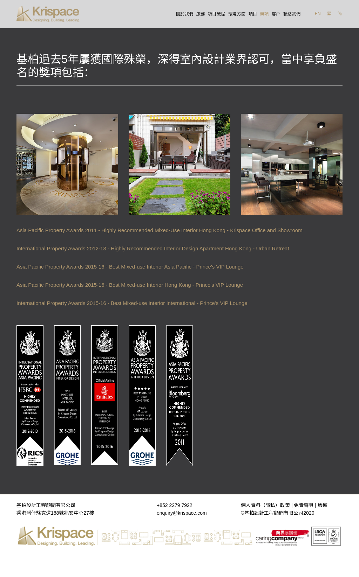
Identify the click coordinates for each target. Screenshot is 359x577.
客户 (276, 14)
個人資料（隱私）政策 (265, 505)
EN (318, 13)
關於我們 (185, 14)
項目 (253, 14)
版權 (322, 505)
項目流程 (216, 14)
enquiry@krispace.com (182, 513)
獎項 (264, 14)
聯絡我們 (292, 14)
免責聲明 (303, 505)
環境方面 (237, 14)
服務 (200, 14)
